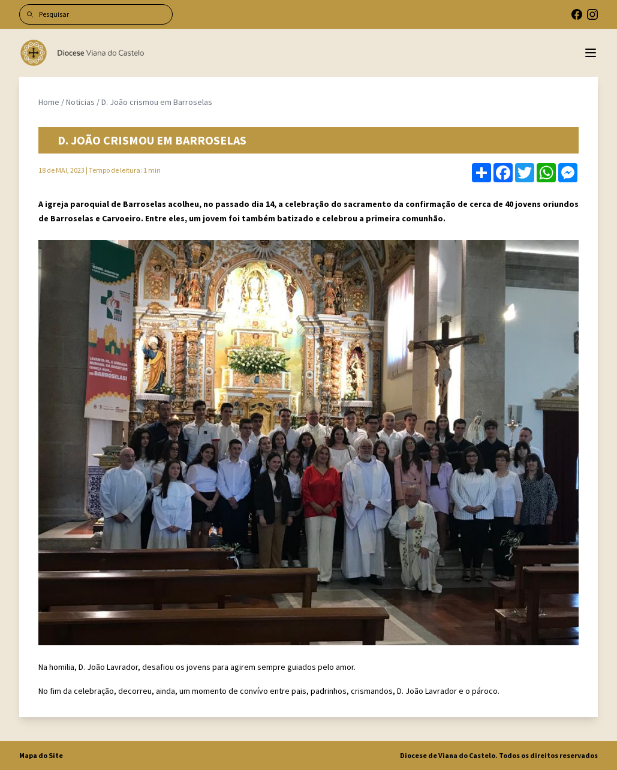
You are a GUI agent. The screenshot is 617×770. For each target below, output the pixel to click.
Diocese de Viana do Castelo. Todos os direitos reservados (499, 755)
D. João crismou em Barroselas (156, 102)
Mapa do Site (41, 755)
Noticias (80, 102)
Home (48, 102)
